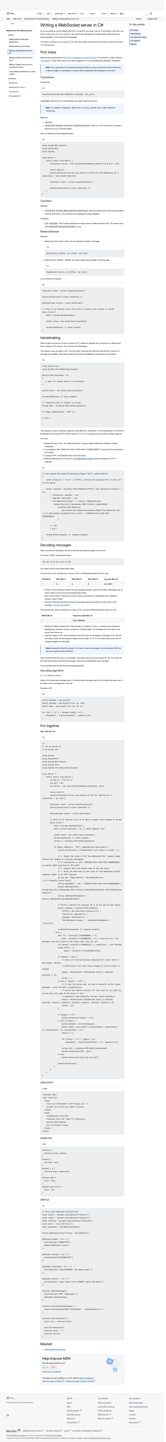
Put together (135, 41)
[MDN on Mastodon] (19, 1415)
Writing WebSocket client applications (19, 40)
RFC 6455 (64, 42)
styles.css (46, 1138)
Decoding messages (138, 37)
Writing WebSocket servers (55, 1349)
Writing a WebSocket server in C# (20, 52)
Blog (122, 13)
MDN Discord (103, 1414)
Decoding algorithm (52, 670)
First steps (134, 30)
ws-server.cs (47, 731)
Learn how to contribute (51, 1371)
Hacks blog (133, 1422)
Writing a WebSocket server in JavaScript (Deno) (20, 65)
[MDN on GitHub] (7, 1415)
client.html (46, 1082)
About (69, 1403)
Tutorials (132, 1414)
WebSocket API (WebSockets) (19, 31)
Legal (66, 1431)
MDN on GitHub (104, 1418)
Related (133, 44)
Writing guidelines (104, 1410)
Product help (72, 1422)
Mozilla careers (73, 1410)
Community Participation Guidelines (86, 1431)
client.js (44, 1199)
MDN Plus (71, 1418)
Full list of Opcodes (60, 605)
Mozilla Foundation (54, 1435)
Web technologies (136, 1403)
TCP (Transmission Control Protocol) (82, 58)
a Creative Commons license (99, 1438)
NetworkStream (49, 231)
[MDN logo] (10, 1398)
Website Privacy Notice (32, 1431)
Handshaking (135, 34)
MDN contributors (87, 1378)
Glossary (132, 1418)
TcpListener (45, 61)
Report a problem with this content (79, 1381)
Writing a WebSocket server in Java (20, 59)
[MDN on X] (15, 1415)
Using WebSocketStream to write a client (22, 72)
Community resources (106, 1407)
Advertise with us (73, 1414)
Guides (131, 1410)
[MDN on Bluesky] (11, 1415)
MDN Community (104, 1403)
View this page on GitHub (52, 1381)
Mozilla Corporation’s (18, 1435)
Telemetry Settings (52, 1431)
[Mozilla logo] (13, 1430)
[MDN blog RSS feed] (23, 1415)
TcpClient (46, 201)
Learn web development (138, 1407)
